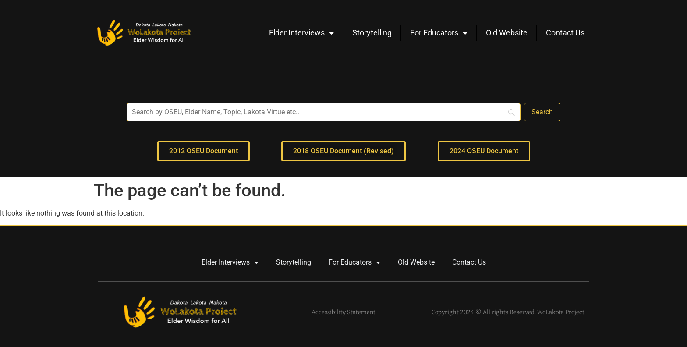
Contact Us (565, 32)
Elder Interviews (301, 33)
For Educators (438, 33)
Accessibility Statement (343, 312)
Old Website (507, 32)
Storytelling (372, 32)
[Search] (542, 112)
